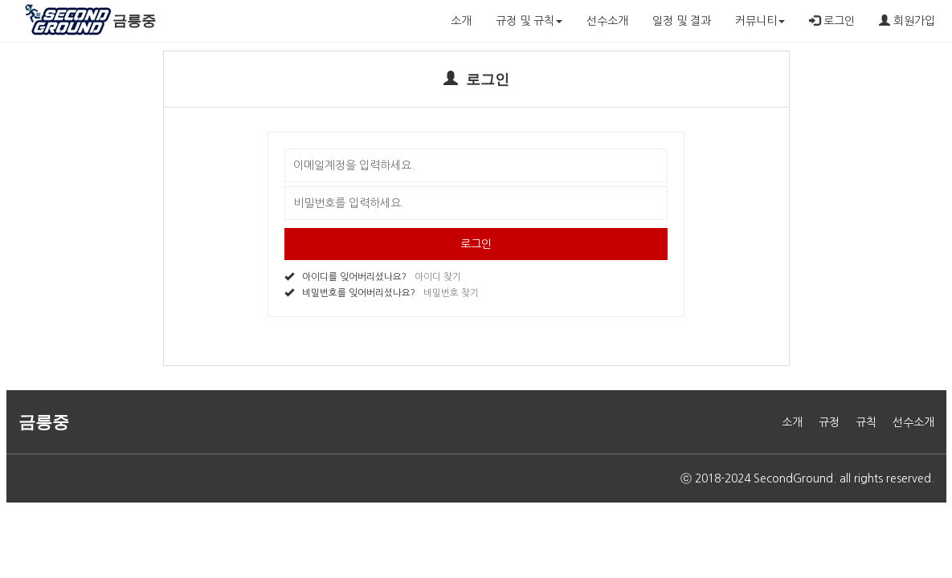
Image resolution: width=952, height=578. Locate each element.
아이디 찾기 (438, 277)
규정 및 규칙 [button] (529, 20)
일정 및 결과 (681, 20)
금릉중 (134, 21)
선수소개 (607, 20)
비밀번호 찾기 (451, 293)
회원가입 (907, 20)
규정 (829, 422)
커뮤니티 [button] (760, 20)
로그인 (832, 20)
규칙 (866, 422)
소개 (461, 20)
